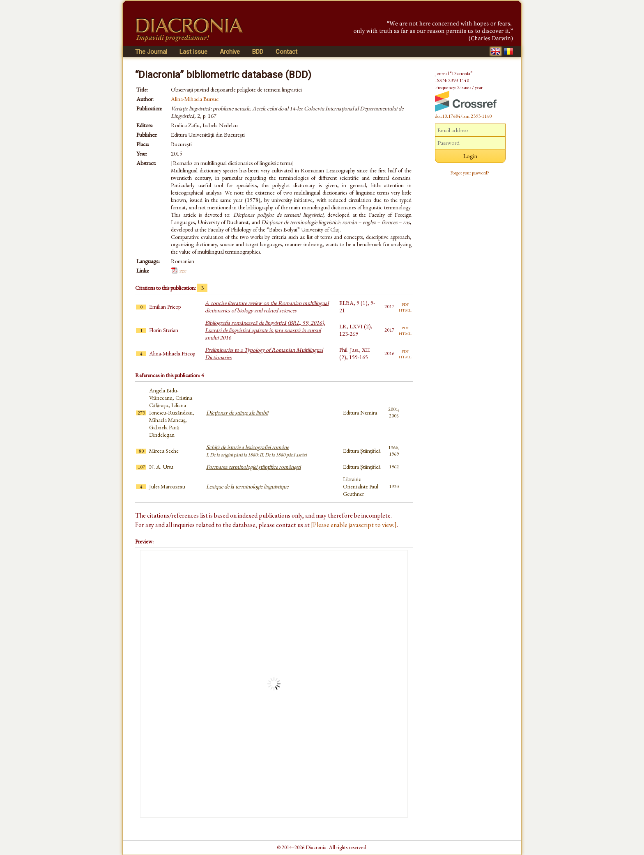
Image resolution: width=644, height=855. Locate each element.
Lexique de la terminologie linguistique (247, 486)
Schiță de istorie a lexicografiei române (256, 450)
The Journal (151, 51)
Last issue (193, 51)
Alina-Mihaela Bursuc (194, 99)
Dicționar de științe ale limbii (237, 412)
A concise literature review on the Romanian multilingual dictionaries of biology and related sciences (267, 306)
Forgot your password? (470, 173)
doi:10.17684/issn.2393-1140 (463, 116)
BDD (257, 51)
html (405, 309)
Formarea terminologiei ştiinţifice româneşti (253, 466)
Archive (230, 51)
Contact (286, 51)
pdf (182, 270)
